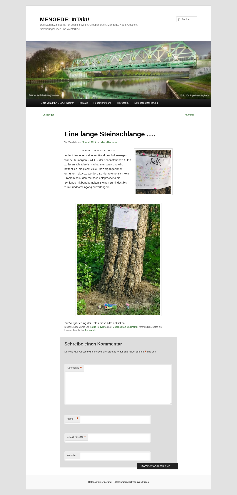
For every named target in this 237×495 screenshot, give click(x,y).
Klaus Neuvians (109, 142)
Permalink (90, 330)
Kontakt (83, 102)
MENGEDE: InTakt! (64, 19)
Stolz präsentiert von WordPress (131, 482)
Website (71, 455)
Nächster (191, 114)
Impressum (122, 102)
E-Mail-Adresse (76, 437)
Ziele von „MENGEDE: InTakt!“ (57, 102)
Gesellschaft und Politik (125, 327)
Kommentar (74, 368)
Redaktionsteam (102, 102)
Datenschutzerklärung (146, 102)
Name (72, 419)
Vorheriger (47, 114)
